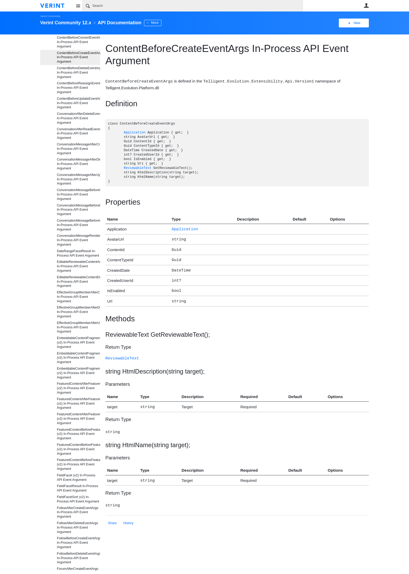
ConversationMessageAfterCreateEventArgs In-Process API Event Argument (78, 149)
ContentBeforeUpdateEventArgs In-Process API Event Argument (78, 103)
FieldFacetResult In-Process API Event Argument (77, 488)
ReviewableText (137, 168)
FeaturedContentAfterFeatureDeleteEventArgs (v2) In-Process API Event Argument (78, 403)
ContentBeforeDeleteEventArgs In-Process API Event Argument (78, 72)
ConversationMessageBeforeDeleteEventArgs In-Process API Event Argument (78, 210)
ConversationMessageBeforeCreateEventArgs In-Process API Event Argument (78, 194)
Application (134, 132)
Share (112, 517)
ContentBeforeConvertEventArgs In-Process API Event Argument (78, 42)
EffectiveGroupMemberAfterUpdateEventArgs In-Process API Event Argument (78, 327)
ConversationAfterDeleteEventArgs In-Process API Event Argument (78, 118)
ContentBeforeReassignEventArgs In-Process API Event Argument (78, 87)
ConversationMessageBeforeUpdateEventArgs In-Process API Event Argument (78, 225)
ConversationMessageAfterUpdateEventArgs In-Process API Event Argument (78, 179)
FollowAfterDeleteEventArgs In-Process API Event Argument (77, 527)
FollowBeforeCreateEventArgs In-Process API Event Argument (78, 542)
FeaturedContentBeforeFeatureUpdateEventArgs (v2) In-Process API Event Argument (78, 464)
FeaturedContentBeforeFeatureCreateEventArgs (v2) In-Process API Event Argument (78, 434)
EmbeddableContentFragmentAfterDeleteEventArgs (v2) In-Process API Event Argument (78, 358)
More (155, 23)
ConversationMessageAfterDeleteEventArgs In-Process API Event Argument (78, 164)
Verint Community (50, 16)
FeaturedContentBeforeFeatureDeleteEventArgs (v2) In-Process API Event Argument (78, 449)
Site (78, 6)
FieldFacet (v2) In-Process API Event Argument (76, 478)
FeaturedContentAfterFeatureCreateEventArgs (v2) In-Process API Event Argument (78, 388)
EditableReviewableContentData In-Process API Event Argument (78, 281)
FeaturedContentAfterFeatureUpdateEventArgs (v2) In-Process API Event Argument (78, 418)
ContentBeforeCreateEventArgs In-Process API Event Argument (78, 57)
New (357, 23)
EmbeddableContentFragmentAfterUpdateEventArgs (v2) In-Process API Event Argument (78, 373)
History (128, 517)
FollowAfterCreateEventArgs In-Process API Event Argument (77, 512)
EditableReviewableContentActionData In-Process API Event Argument (78, 266)
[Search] (192, 5)
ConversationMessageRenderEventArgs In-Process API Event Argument (78, 240)
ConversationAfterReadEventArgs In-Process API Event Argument (78, 133)
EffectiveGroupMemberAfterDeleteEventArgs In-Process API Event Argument (78, 312)
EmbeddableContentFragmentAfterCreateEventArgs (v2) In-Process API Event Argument (78, 342)
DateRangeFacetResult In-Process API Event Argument (78, 253)
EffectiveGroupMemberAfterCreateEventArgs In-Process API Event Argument (78, 297)
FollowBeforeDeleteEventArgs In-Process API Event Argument (78, 558)
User (366, 5)
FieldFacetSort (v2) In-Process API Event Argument (78, 499)
